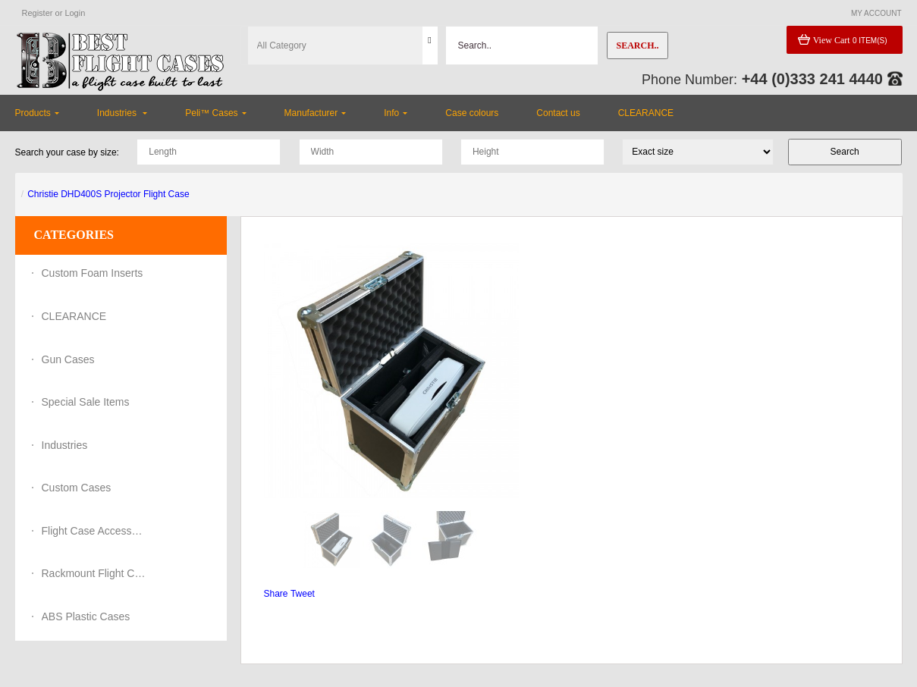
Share (276, 593)
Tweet (302, 593)
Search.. (637, 45)
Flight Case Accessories (95, 531)
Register (37, 12)
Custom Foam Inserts (92, 273)
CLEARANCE (74, 316)
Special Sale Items (86, 402)
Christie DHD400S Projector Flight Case (108, 194)
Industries (65, 445)
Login (74, 12)
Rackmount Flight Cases (95, 573)
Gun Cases (68, 359)
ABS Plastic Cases (86, 616)
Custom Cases (76, 488)
